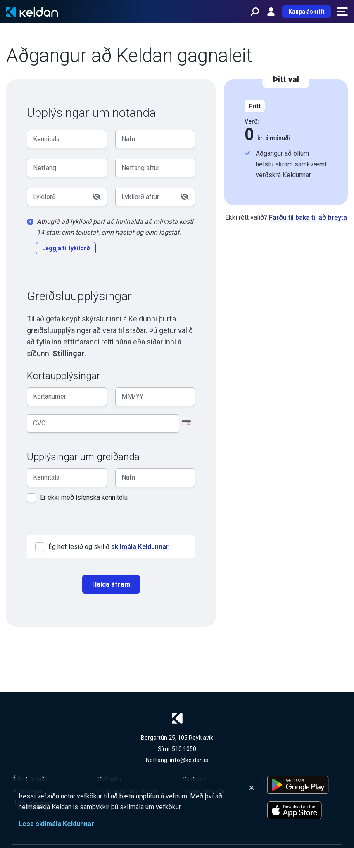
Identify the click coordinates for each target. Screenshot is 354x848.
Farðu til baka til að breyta (308, 217)
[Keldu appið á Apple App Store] (304, 810)
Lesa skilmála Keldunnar (56, 824)
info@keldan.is (189, 760)
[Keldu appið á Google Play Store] (304, 785)
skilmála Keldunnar (140, 547)
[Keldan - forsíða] (32, 12)
